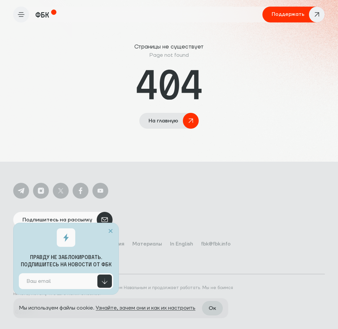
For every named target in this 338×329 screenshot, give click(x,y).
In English (181, 244)
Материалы (147, 244)
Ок (212, 308)
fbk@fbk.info (216, 244)
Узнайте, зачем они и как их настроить (145, 308)
